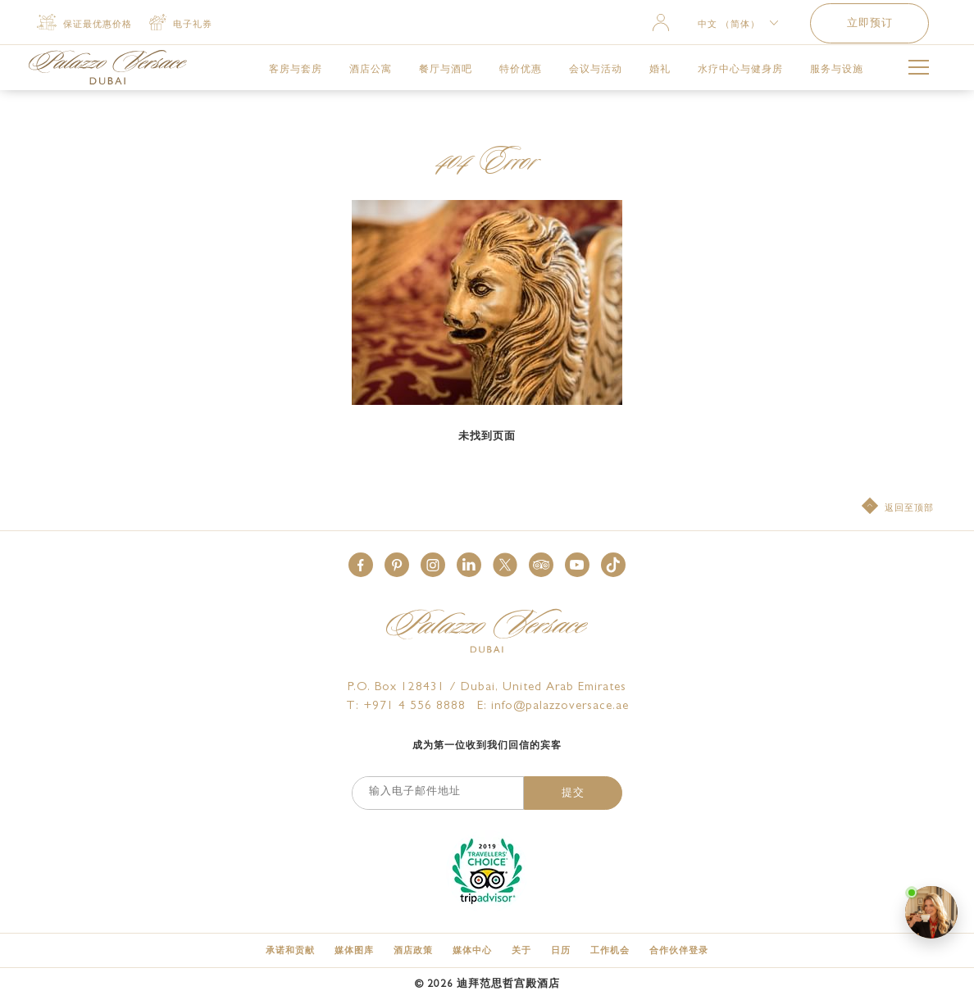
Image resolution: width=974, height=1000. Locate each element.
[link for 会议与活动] (595, 69)
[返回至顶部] (898, 507)
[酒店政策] (413, 950)
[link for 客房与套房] (295, 69)
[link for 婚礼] (660, 69)
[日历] (561, 950)
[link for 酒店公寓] (370, 69)
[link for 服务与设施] (836, 69)
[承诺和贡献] (290, 950)
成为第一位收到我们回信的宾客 (487, 747)
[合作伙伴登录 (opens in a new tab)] (678, 950)
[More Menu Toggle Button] (918, 70)
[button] (360, 564)
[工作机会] (610, 950)
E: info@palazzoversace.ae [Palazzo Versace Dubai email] (553, 707)
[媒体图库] (354, 950)
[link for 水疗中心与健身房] (740, 69)
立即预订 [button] (870, 24)
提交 (573, 794)
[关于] (521, 950)
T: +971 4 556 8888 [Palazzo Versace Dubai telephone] (406, 707)
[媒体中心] (472, 950)
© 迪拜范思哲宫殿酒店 (487, 985)
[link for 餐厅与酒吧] (445, 69)
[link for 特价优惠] (520, 69)
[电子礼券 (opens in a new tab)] (180, 24)
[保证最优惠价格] (84, 24)
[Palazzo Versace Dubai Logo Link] (108, 67)
